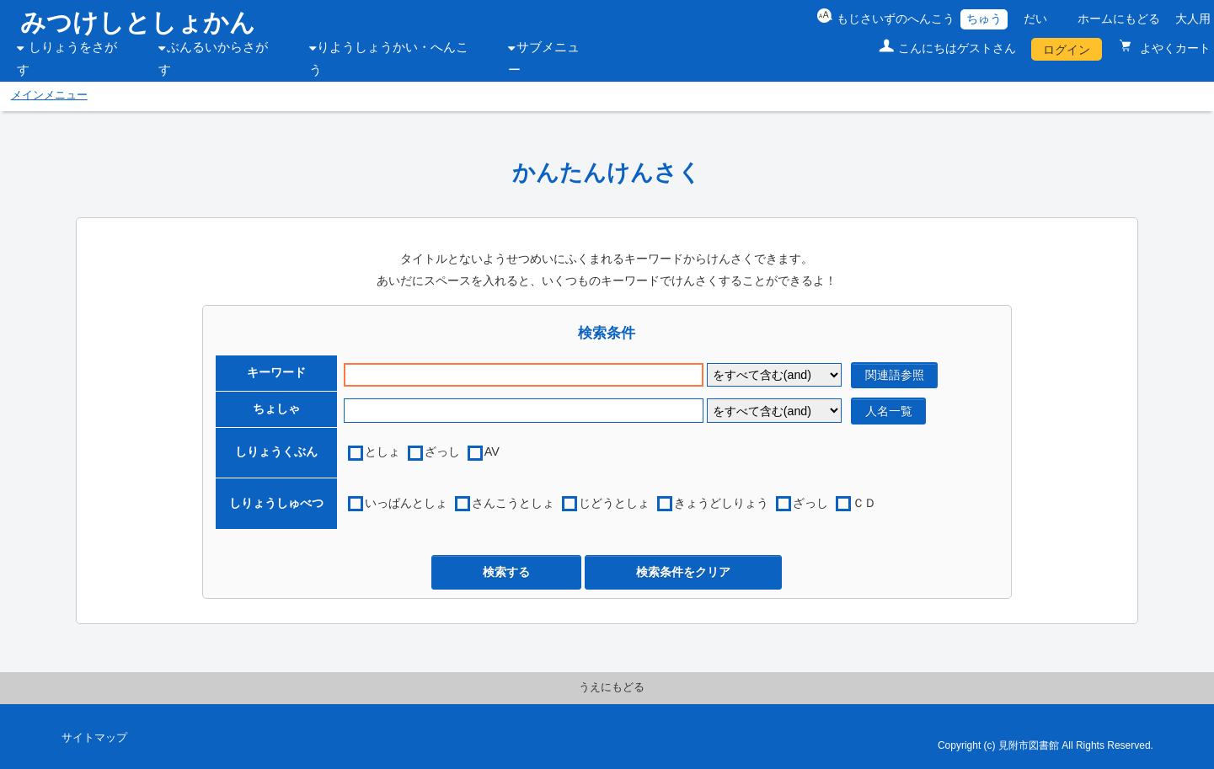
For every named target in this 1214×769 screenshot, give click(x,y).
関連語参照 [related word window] (894, 375)
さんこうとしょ (513, 503)
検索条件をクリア (683, 572)
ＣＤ (864, 503)
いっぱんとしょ (406, 503)
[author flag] (774, 410)
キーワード (276, 372)
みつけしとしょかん (137, 22)
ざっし (442, 451)
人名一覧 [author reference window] (888, 411)
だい (1035, 18)
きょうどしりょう (721, 503)
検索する (506, 572)
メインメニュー (49, 95)
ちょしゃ (276, 408)
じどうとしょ (614, 503)
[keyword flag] (774, 375)
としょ (382, 451)
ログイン (1066, 49)
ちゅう (984, 18)
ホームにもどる (1119, 18)
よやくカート (1173, 48)
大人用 (1193, 18)
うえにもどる (611, 687)
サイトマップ (94, 738)
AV (492, 451)
